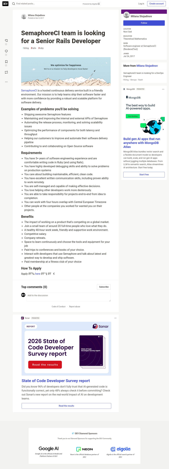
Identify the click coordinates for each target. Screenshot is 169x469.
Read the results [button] (66, 406)
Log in (141, 3)
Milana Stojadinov (36, 15)
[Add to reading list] (6, 63)
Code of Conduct (59, 306)
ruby (41, 48)
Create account (156, 3)
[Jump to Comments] (6, 52)
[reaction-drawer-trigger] (6, 42)
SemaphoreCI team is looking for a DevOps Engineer (144, 76)
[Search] (13, 3)
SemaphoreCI (29, 90)
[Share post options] (6, 82)
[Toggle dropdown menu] (115, 318)
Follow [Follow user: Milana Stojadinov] (144, 23)
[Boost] (6, 72)
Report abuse (74, 306)
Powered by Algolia (91, 4)
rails (33, 48)
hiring (25, 48)
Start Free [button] (144, 174)
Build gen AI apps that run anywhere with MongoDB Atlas (141, 143)
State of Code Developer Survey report (56, 380)
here (37, 273)
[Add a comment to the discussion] (69, 297)
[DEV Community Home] (5, 3)
